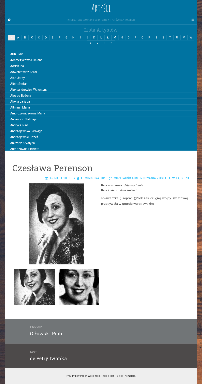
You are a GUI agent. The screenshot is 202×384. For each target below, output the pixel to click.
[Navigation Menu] (193, 20)
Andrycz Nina (19, 125)
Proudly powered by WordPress (83, 376)
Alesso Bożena (20, 95)
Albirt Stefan (18, 84)
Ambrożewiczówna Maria (27, 113)
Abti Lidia (16, 54)
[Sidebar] (9, 20)
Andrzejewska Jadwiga (26, 131)
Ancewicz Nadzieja (23, 119)
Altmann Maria (20, 107)
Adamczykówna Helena (26, 60)
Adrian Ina (17, 66)
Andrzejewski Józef (24, 137)
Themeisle (129, 376)
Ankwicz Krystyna (22, 143)
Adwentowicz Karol (23, 72)
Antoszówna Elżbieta (24, 149)
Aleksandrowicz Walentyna (28, 90)
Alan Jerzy (17, 78)
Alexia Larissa (20, 101)
